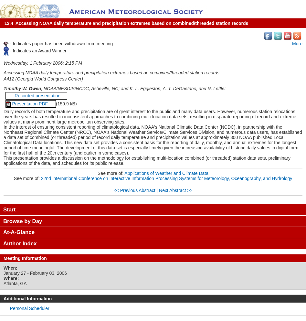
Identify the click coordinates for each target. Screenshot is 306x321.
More (297, 43)
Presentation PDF (30, 103)
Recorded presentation (36, 95)
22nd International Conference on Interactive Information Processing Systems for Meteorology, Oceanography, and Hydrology (166, 178)
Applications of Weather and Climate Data (166, 173)
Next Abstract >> (176, 190)
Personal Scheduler (29, 308)
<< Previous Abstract (134, 190)
